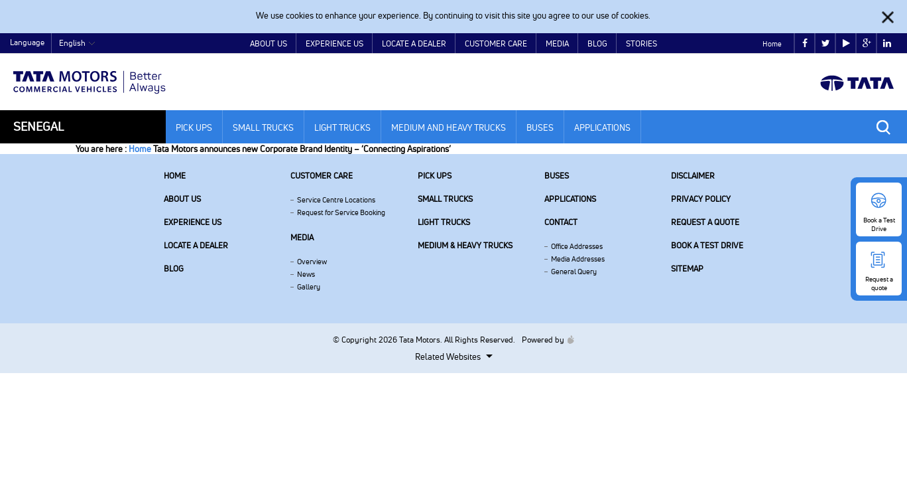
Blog (597, 43)
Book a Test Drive (707, 245)
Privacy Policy (701, 199)
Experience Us (334, 43)
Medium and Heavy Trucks (448, 127)
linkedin (887, 43)
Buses (540, 127)
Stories (641, 43)
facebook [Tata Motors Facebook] (805, 43)
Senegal (38, 126)
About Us (268, 43)
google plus (867, 43)
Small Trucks (263, 127)
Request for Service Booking (341, 212)
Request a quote (705, 222)
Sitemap (687, 269)
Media (557, 43)
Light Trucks (342, 127)
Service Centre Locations (336, 199)
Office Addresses (577, 246)
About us (182, 199)
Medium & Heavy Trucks (465, 245)
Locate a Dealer (414, 43)
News (306, 274)
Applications (602, 127)
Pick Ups (194, 127)
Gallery (308, 286)
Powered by (544, 340)
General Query (574, 271)
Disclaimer (693, 176)
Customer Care (496, 43)
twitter (825, 43)
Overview (312, 261)
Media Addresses (578, 259)
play (846, 43)
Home (772, 43)
